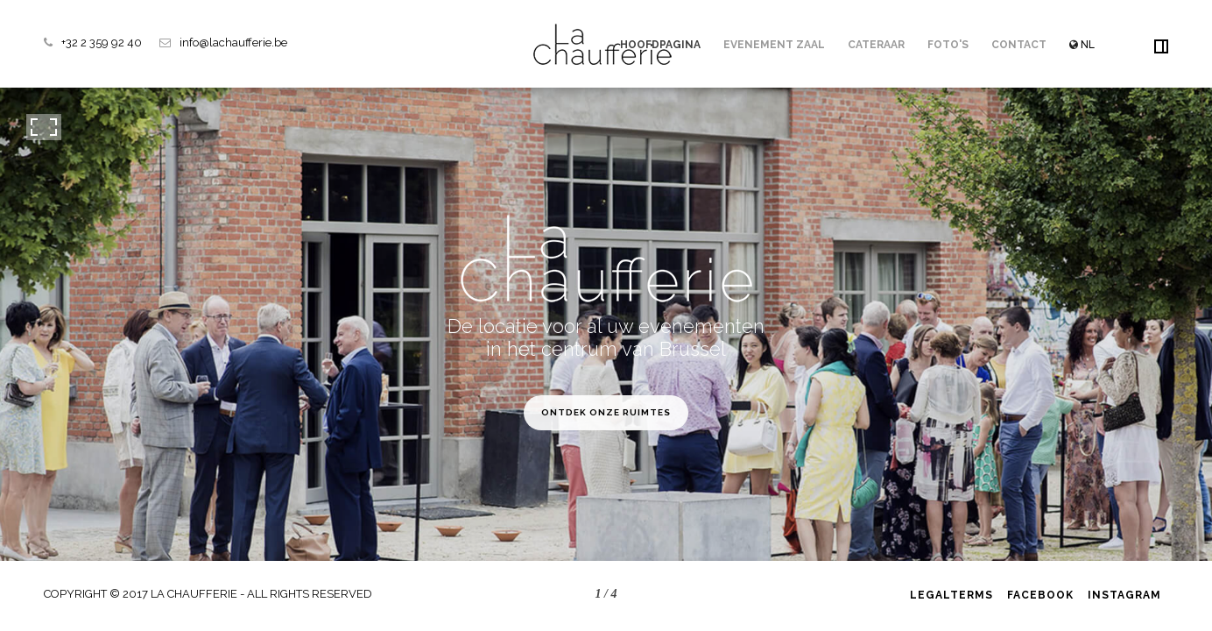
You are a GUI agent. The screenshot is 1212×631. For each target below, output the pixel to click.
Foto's (948, 45)
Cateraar (876, 45)
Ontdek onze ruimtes (606, 412)
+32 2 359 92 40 (101, 42)
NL (1082, 45)
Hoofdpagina (660, 45)
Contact (1018, 45)
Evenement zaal (774, 45)
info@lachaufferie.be (233, 42)
